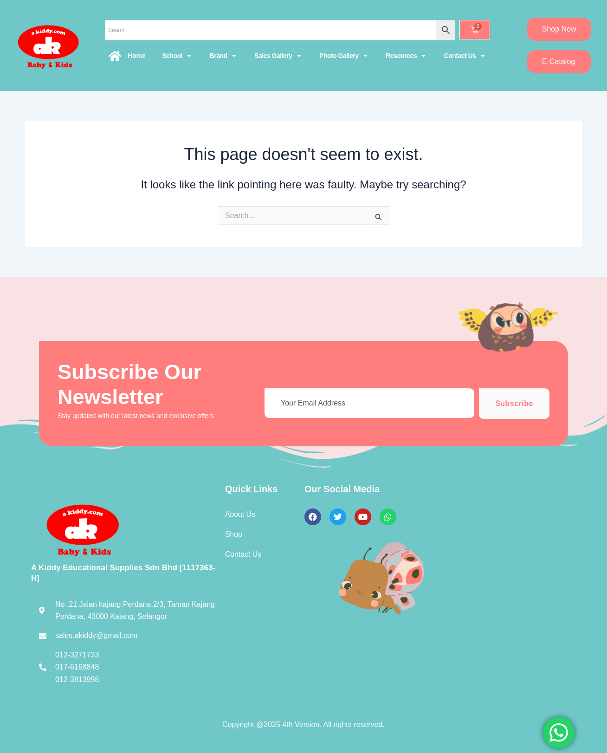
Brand (223, 56)
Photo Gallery (343, 56)
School (176, 56)
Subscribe (514, 403)
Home (137, 55)
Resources (406, 56)
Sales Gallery (277, 56)
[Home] (115, 55)
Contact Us (464, 56)
